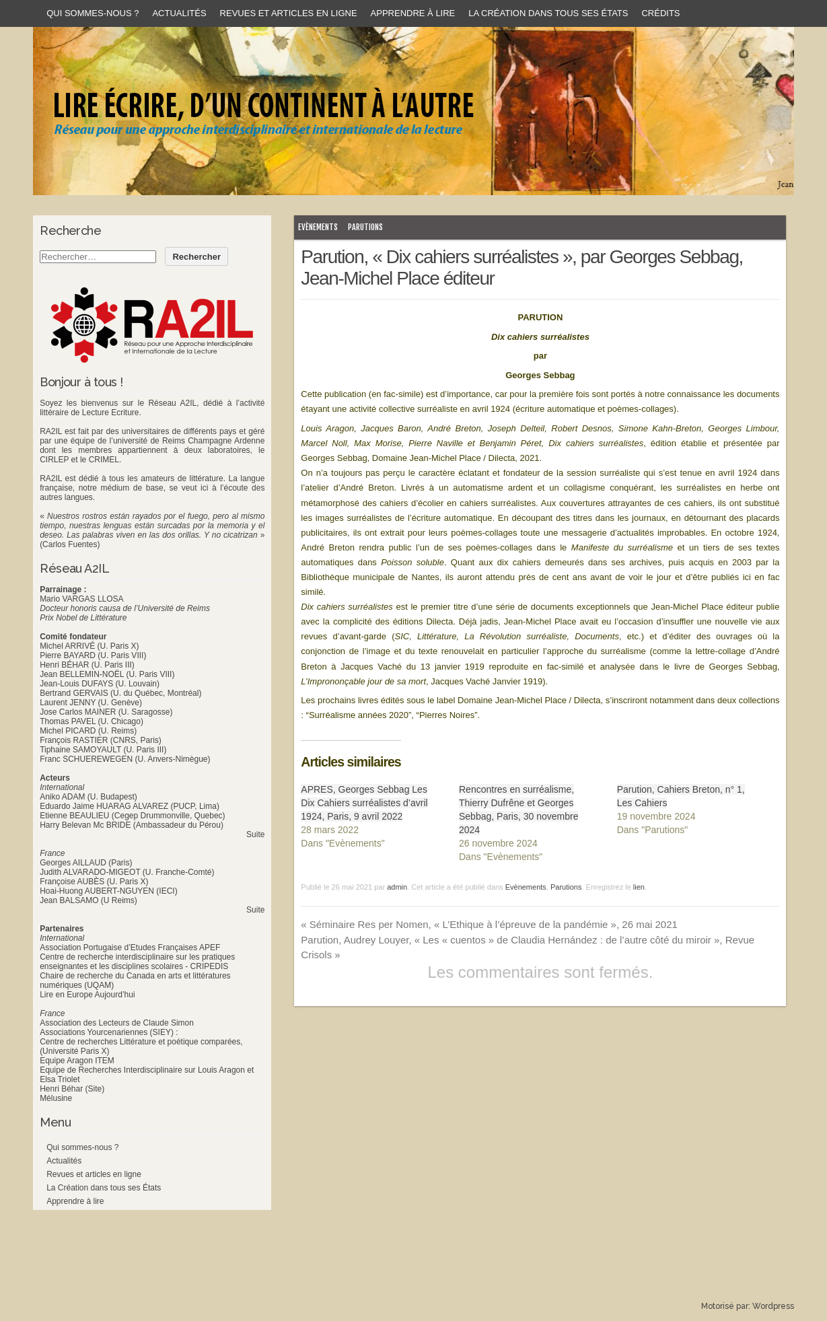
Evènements (318, 227)
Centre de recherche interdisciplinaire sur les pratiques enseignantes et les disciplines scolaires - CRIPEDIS (137, 961)
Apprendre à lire (413, 13)
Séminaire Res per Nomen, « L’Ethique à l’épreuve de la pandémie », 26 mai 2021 (489, 924)
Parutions (365, 227)
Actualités (179, 13)
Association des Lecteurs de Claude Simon (117, 1023)
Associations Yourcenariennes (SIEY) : (109, 1032)
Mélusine (56, 1098)
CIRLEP (54, 459)
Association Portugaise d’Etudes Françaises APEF (130, 947)
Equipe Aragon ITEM (77, 1060)
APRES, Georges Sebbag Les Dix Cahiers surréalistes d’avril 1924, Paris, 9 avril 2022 (364, 803)
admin (397, 887)
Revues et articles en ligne (288, 13)
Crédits (660, 13)
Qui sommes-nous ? (92, 13)
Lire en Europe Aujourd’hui (87, 994)
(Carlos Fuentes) (70, 544)
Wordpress (773, 1306)
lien (639, 887)
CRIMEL (104, 459)
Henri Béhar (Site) (72, 1089)
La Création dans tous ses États (548, 13)
